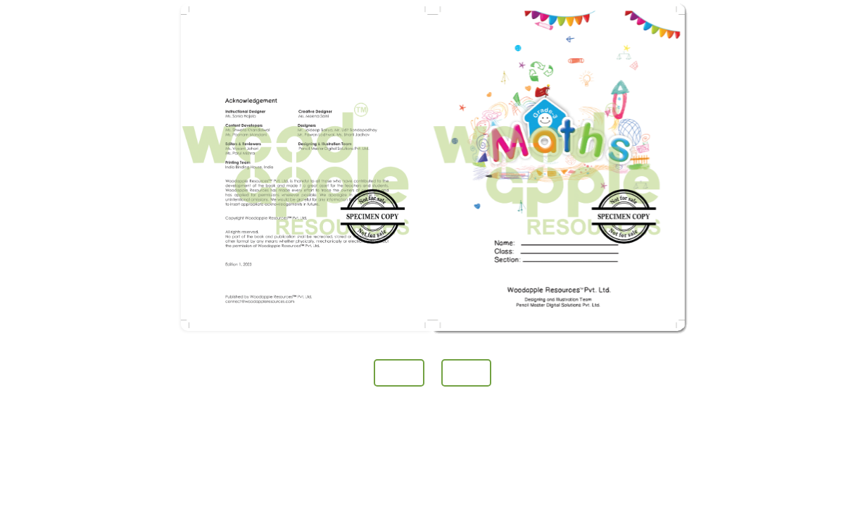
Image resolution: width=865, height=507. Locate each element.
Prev (398, 373)
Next (466, 373)
